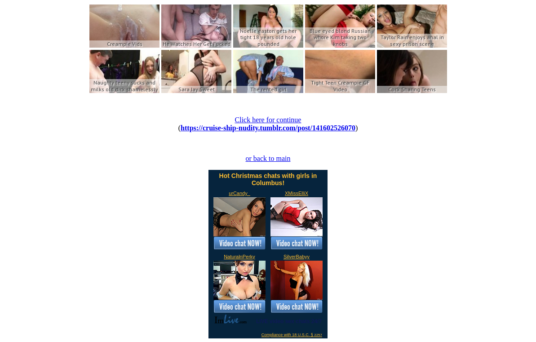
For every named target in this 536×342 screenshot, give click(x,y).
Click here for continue (268, 120)
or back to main (268, 158)
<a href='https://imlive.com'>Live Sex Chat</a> (268, 254)
